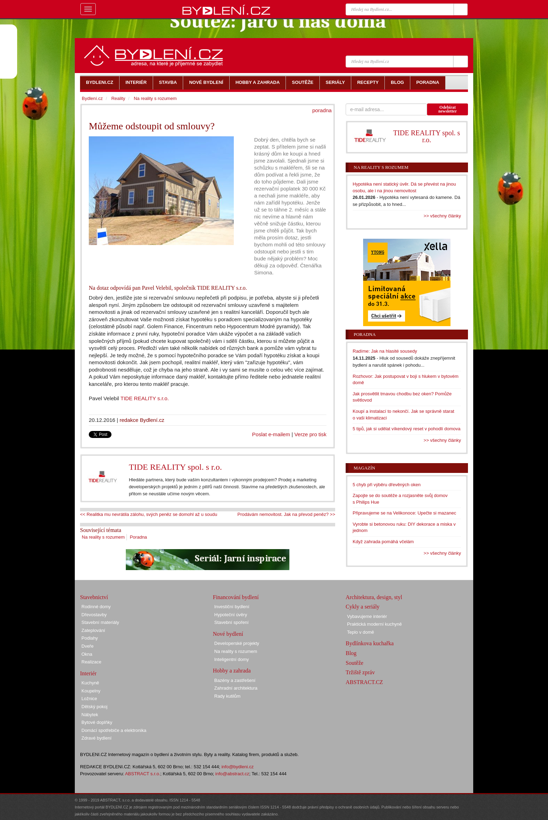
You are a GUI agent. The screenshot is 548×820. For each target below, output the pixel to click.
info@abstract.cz (232, 773)
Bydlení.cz (92, 98)
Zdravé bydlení (96, 738)
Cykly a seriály (363, 607)
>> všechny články (442, 215)
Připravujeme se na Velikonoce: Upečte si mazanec (404, 513)
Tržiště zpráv (360, 672)
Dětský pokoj (94, 706)
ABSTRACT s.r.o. (142, 773)
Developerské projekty (236, 643)
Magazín (364, 467)
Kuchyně (90, 682)
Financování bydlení (236, 597)
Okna (86, 654)
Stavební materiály (100, 622)
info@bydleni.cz (238, 766)
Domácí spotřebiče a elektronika (113, 730)
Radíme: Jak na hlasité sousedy (385, 351)
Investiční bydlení (231, 606)
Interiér (88, 673)
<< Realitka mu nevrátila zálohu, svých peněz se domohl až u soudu (148, 514)
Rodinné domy (96, 606)
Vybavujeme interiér (367, 616)
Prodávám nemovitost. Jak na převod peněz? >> (286, 514)
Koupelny (90, 690)
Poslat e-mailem (271, 434)
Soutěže (354, 663)
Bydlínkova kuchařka (370, 643)
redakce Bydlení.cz (142, 420)
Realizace (91, 661)
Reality (118, 98)
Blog (351, 653)
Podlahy (89, 638)
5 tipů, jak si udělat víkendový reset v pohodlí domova (407, 428)
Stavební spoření (231, 622)
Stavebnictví (94, 597)
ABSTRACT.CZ (364, 682)
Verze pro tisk (310, 434)
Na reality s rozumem (103, 537)
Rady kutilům (227, 696)
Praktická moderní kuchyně (374, 624)
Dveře (87, 646)
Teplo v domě (360, 632)
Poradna (138, 537)
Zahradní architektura (236, 688)
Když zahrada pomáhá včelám (383, 541)
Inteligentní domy (231, 659)
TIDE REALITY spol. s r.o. (175, 467)
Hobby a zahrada (232, 671)
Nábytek (89, 714)
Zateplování (93, 630)
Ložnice (89, 698)
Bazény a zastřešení (234, 680)
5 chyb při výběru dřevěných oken (386, 484)
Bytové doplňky (96, 722)
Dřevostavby (94, 614)
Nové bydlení (228, 634)
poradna (322, 110)
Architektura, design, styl (374, 597)
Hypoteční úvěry (230, 614)
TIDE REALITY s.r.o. (145, 398)
